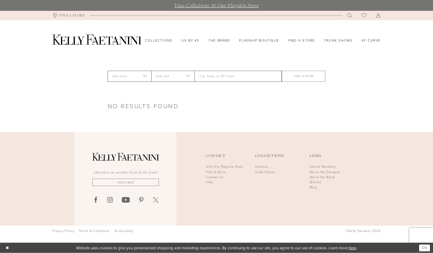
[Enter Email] (125, 182)
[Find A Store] (69, 15)
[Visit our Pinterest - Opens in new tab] (141, 200)
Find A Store (216, 172)
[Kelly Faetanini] (96, 39)
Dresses (261, 166)
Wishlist (315, 182)
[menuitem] (69, 15)
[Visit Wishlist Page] (364, 15)
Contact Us (215, 177)
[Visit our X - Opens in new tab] (156, 200)
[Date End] (173, 76)
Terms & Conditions (94, 231)
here (352, 248)
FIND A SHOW (303, 76)
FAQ (209, 182)
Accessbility (123, 231)
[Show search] (350, 15)
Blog (313, 187)
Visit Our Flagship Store (224, 166)
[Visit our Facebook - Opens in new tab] (96, 200)
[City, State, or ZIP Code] (238, 76)
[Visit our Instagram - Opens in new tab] (110, 200)
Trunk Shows (265, 172)
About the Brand (322, 177)
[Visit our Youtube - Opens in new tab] (125, 200)
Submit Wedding (323, 166)
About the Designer (325, 172)
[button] (378, 15)
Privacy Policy (63, 231)
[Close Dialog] (7, 248)
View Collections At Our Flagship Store (216, 5)
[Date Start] (130, 76)
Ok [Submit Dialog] (424, 248)
